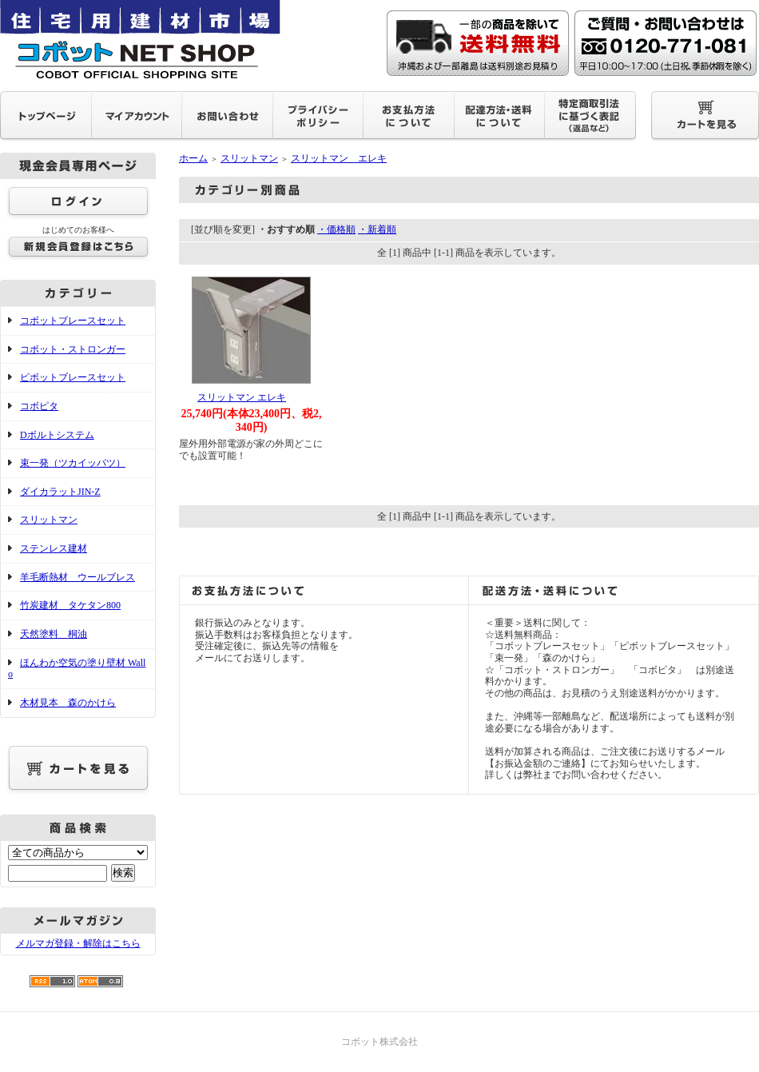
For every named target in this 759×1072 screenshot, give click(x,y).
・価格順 (336, 229)
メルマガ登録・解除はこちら (78, 943)
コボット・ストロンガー (72, 349)
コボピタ (39, 406)
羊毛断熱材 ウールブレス (77, 577)
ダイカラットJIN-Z (60, 491)
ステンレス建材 (53, 548)
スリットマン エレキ (339, 158)
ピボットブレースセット (72, 377)
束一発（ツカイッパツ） (72, 462)
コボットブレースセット (72, 320)
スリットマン (48, 519)
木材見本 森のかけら (68, 702)
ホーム (193, 158)
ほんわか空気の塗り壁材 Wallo (76, 668)
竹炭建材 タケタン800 (70, 605)
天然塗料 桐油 (53, 634)
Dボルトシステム (57, 434)
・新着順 (377, 229)
